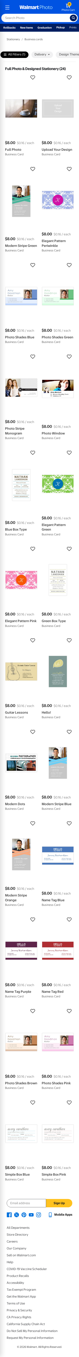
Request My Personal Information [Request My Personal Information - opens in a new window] (30, 1338)
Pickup (60, 27)
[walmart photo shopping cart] (68, 7)
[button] (21, 77)
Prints (72, 27)
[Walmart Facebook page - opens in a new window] (9, 1214)
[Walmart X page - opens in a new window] (16, 1214)
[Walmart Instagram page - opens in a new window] (38, 1214)
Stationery (13, 39)
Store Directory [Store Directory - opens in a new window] (17, 1234)
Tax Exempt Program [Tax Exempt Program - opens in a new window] (21, 1290)
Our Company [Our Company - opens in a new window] (16, 1248)
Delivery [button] (42, 54)
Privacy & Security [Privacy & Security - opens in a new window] (19, 1310)
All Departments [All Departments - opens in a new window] (18, 1228)
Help (10, 1262)
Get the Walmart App (21, 1296)
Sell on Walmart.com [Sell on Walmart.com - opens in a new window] (21, 1255)
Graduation (45, 27)
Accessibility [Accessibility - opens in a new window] (15, 1283)
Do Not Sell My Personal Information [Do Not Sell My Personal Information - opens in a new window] (32, 1331)
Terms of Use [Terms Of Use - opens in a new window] (16, 1303)
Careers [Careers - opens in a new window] (12, 1241)
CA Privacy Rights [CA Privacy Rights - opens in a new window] (19, 1317)
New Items (26, 27)
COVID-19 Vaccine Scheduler (27, 1269)
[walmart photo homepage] (36, 7)
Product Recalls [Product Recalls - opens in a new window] (18, 1276)
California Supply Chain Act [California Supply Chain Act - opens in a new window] (26, 1324)
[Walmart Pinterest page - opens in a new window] (23, 1214)
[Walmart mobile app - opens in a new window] (60, 1214)
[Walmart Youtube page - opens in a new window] (31, 1214)
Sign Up (59, 1203)
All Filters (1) (14, 54)
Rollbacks (9, 27)
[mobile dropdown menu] (7, 7)
